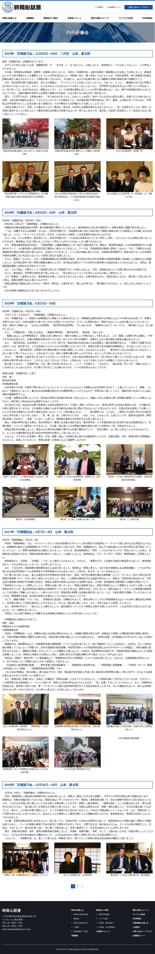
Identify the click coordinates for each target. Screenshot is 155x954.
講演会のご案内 (51, 18)
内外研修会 (147, 18)
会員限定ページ (114, 7)
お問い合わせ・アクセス (138, 7)
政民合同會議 (104, 914)
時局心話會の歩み (81, 923)
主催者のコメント (103, 931)
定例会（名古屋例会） (107, 927)
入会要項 (99, 7)
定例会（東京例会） (107, 923)
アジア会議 (103, 919)
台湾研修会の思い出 (140, 923)
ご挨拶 (76, 927)
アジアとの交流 (126, 18)
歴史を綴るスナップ (100, 18)
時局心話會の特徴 (81, 914)
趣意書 (76, 919)
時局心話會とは (9, 18)
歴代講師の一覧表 (81, 931)
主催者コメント (74, 18)
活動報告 (30, 18)
